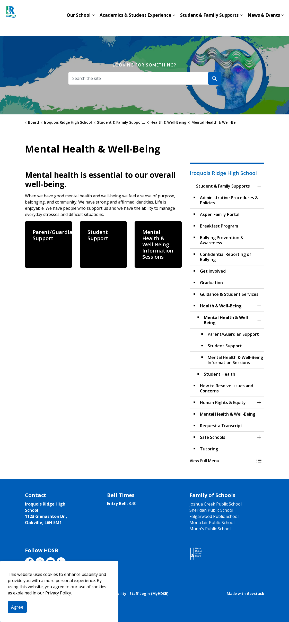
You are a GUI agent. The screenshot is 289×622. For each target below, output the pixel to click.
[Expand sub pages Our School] (93, 27)
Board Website (224, 9)
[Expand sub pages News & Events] (282, 27)
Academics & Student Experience (135, 27)
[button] (222, 460)
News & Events (264, 27)
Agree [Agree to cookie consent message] (17, 607)
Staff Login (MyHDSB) (149, 593)
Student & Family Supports (209, 27)
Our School (79, 27)
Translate (258, 9)
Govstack (255, 593)
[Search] (214, 78)
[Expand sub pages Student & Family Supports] (241, 27)
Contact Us (188, 9)
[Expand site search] (280, 9)
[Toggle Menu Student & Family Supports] (259, 460)
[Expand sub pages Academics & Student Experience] (173, 27)
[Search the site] (144, 78)
